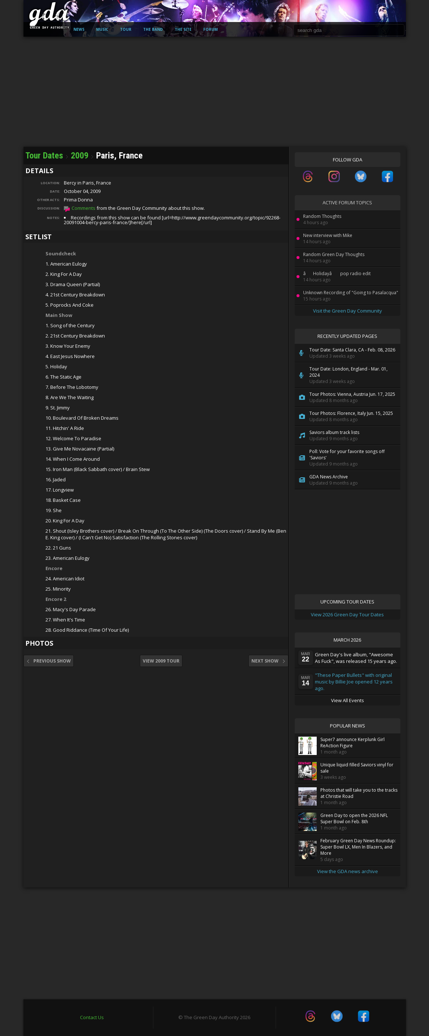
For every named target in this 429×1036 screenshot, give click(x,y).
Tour (125, 29)
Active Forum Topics (347, 202)
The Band (153, 29)
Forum (210, 29)
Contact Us (92, 1017)
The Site (183, 29)
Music (102, 29)
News (78, 29)
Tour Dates (44, 155)
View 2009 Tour (161, 661)
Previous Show (48, 661)
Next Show (268, 661)
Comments (83, 208)
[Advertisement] (214, 91)
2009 (79, 155)
